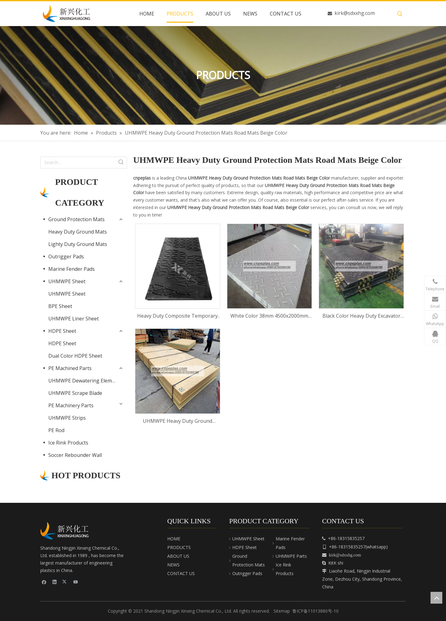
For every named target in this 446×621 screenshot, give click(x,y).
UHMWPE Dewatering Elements (85, 380)
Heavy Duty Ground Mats (77, 231)
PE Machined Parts (70, 368)
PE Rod (56, 430)
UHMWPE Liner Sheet (73, 318)
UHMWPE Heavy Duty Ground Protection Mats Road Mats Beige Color (177, 421)
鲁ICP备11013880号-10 (315, 611)
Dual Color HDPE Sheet (75, 355)
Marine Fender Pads (71, 269)
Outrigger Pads (66, 256)
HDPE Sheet (62, 331)
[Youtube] (76, 582)
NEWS (173, 565)
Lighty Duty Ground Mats (77, 244)
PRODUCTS (179, 547)
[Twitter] (65, 582)
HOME (173, 539)
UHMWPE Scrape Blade (75, 393)
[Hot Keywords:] (399, 14)
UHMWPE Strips (67, 417)
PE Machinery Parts (71, 405)
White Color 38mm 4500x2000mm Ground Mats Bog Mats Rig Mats (269, 316)
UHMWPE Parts (291, 556)
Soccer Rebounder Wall (75, 455)
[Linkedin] (55, 582)
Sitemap (281, 611)
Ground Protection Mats (76, 219)
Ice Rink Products (68, 442)
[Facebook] (44, 582)
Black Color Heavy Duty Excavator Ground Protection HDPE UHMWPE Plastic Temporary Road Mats (361, 316)
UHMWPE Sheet (66, 281)
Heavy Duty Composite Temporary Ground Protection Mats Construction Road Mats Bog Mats (177, 316)
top (436, 598)
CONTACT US (181, 573)
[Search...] (78, 162)
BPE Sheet (60, 306)
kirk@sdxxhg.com (354, 13)
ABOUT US (178, 556)
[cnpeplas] (66, 530)
